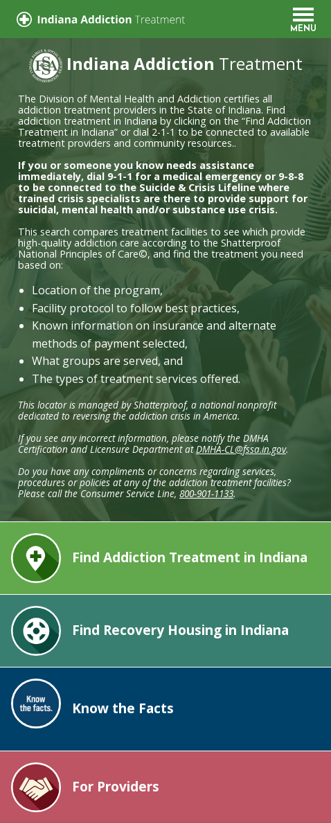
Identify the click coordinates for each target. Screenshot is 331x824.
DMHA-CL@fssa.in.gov (241, 449)
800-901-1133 (206, 493)
